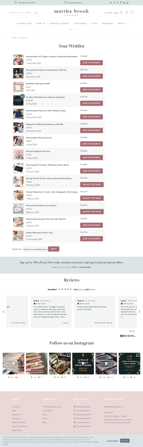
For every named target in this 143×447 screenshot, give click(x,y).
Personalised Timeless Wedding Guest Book (47, 165)
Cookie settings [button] (112, 440)
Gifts (95, 23)
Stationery (80, 23)
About (121, 23)
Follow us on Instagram (71, 343)
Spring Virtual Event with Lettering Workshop (48, 178)
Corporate (16, 414)
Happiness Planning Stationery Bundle (44, 124)
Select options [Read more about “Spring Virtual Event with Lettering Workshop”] (92, 184)
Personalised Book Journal (39, 137)
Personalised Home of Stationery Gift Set (46, 70)
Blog (44, 422)
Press (45, 414)
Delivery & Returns (19, 422)
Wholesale (16, 418)
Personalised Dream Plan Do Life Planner (46, 219)
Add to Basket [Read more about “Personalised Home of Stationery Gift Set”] (91, 76)
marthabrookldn (81, 410)
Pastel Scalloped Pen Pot (38, 151)
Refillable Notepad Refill (38, 83)
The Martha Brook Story (52, 406)
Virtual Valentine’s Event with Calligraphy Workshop (52, 192)
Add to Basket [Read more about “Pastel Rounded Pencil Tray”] (91, 239)
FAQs (14, 410)
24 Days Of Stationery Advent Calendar (45, 97)
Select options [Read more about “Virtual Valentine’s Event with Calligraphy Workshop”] (92, 198)
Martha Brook (71, 12)
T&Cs (74, 267)
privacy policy (85, 267)
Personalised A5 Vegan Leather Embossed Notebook (52, 56)
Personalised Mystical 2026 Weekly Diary (46, 110)
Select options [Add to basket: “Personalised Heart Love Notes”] (92, 211)
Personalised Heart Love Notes (41, 205)
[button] (4, 312)
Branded (107, 23)
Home (14, 38)
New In (41, 23)
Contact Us (16, 406)
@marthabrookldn (82, 406)
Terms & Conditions (19, 426)
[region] (71, 311)
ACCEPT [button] (125, 440)
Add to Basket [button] (91, 63)
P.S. (71, 30)
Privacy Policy (17, 430)
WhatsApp (108, 412)
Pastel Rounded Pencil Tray (39, 232)
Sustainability (47, 410)
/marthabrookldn (81, 422)
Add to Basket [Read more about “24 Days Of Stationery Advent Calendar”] (91, 103)
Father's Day (24, 23)
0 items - (114, 12)
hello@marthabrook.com (113, 406)
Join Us (45, 418)
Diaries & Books (59, 23)
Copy (54, 249)
